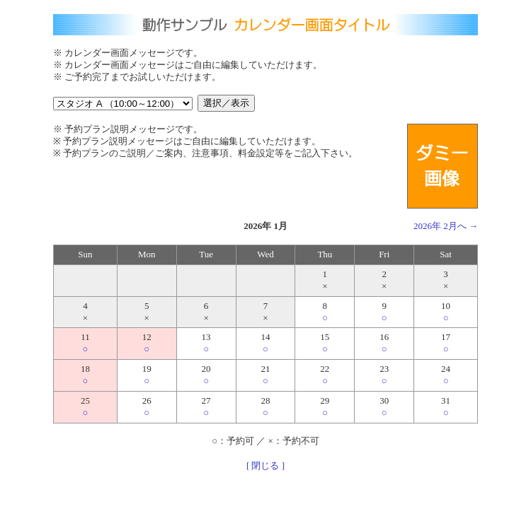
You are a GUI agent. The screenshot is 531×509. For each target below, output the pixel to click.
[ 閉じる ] (265, 465)
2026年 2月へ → (445, 226)
